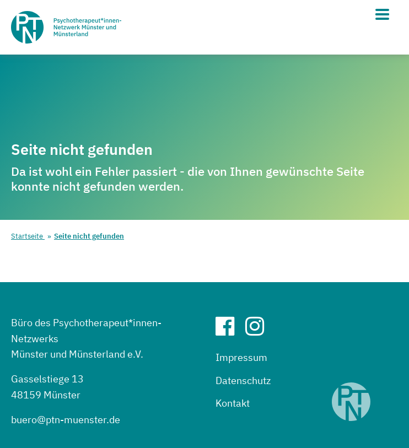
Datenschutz (243, 380)
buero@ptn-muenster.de (65, 419)
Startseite (28, 236)
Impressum (241, 357)
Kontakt (233, 403)
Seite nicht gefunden (89, 236)
